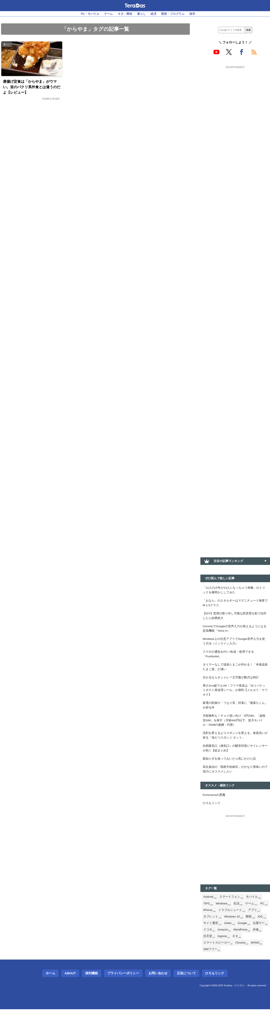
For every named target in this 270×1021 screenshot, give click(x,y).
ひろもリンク (211, 812)
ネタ (207, 954)
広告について (186, 985)
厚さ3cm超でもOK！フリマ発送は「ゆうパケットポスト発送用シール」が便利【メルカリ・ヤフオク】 (235, 695)
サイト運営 (235, 933)
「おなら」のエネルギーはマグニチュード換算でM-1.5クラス (235, 604)
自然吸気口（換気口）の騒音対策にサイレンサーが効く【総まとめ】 (235, 755)
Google (209, 940)
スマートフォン (232, 906)
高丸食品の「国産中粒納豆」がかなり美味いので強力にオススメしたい (235, 777)
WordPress (212, 947)
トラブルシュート (242, 920)
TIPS (208, 913)
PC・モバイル (89, 14)
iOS (219, 933)
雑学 (193, 14)
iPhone (220, 920)
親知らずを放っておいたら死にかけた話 (229, 766)
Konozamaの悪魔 (214, 803)
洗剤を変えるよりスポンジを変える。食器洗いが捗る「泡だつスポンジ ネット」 (235, 742)
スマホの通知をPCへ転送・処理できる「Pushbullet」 (228, 657)
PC (207, 920)
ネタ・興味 (125, 14)
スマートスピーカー (229, 954)
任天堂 (240, 947)
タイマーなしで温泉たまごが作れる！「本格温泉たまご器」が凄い (235, 671)
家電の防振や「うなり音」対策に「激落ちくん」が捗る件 (235, 711)
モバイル (254, 906)
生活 (239, 913)
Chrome (253, 954)
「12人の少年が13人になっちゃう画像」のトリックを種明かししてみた (234, 591)
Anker (252, 933)
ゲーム (108, 14)
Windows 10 (249, 927)
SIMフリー (226, 961)
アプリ (209, 927)
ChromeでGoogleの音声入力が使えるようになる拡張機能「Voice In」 (235, 631)
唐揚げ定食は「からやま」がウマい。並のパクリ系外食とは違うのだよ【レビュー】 (31, 88)
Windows (224, 913)
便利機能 (91, 985)
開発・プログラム (173, 14)
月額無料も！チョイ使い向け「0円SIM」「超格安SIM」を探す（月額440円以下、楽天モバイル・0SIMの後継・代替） (234, 726)
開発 (208, 933)
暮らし (141, 14)
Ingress (255, 947)
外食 (228, 947)
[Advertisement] (235, 96)
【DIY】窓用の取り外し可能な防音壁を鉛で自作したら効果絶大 (235, 617)
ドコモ (242, 940)
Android (210, 906)
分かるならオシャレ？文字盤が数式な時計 (231, 681)
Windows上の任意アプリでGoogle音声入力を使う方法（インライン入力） (234, 644)
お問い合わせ (157, 985)
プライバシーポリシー (123, 985)
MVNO (209, 961)
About (70, 985)
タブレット (227, 927)
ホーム (50, 985)
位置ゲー (226, 940)
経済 (154, 14)
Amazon (257, 940)
